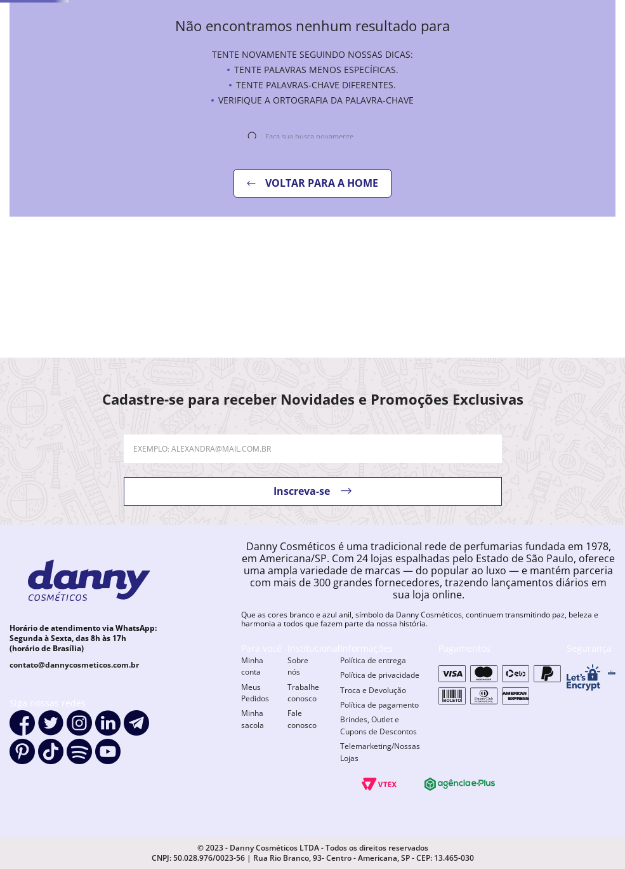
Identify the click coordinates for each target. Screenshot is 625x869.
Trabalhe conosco (303, 693)
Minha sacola (252, 719)
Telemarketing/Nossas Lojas (380, 752)
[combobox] (438, 45)
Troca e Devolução (373, 690)
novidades (280, 80)
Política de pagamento (379, 704)
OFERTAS (351, 80)
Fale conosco (302, 719)
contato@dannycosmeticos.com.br (74, 664)
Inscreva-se (301, 491)
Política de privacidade (379, 675)
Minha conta (252, 666)
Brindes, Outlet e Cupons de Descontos (378, 725)
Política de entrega (373, 660)
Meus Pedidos (255, 693)
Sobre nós (297, 666)
